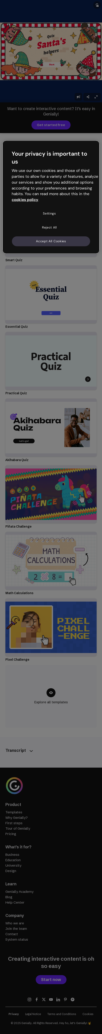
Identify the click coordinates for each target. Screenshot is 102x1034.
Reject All (49, 227)
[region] (50, 197)
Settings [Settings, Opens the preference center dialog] (49, 213)
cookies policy (25, 199)
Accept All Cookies (51, 241)
